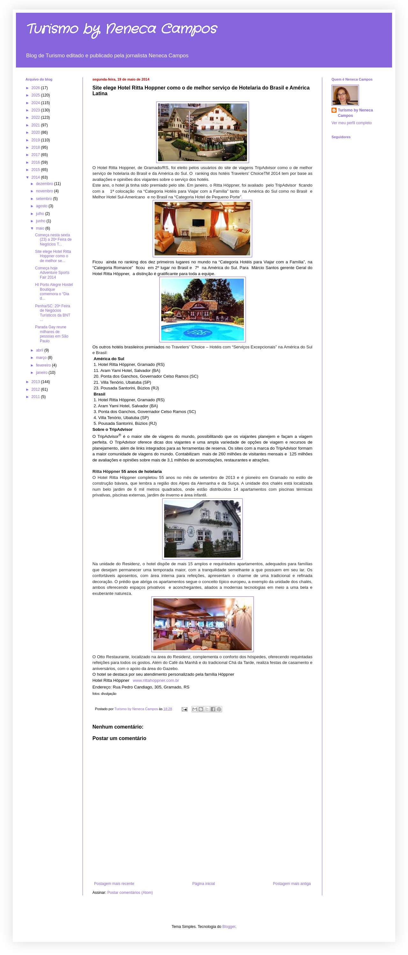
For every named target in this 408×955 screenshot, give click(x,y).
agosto (42, 206)
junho (41, 221)
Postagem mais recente (114, 883)
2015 (36, 169)
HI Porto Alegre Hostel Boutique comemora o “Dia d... (54, 291)
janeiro (42, 372)
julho (40, 213)
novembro (45, 191)
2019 (36, 140)
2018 (36, 147)
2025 (36, 95)
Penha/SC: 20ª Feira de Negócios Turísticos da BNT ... (52, 313)
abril (40, 350)
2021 (36, 125)
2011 (36, 397)
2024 (36, 103)
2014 (36, 177)
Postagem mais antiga (292, 883)
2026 (36, 88)
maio (40, 228)
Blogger (229, 926)
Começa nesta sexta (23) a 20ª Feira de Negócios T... (53, 239)
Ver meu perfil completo (352, 123)
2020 (36, 132)
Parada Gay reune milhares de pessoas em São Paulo (51, 334)
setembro (44, 198)
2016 (36, 162)
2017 (36, 155)
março (42, 357)
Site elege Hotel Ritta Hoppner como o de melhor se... (53, 256)
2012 (36, 389)
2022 (36, 117)
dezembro (45, 184)
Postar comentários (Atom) (130, 892)
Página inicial (203, 883)
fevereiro (44, 365)
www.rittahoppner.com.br (156, 680)
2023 (36, 110)
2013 (36, 382)
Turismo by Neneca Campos (121, 29)
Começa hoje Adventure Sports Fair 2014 (52, 273)
